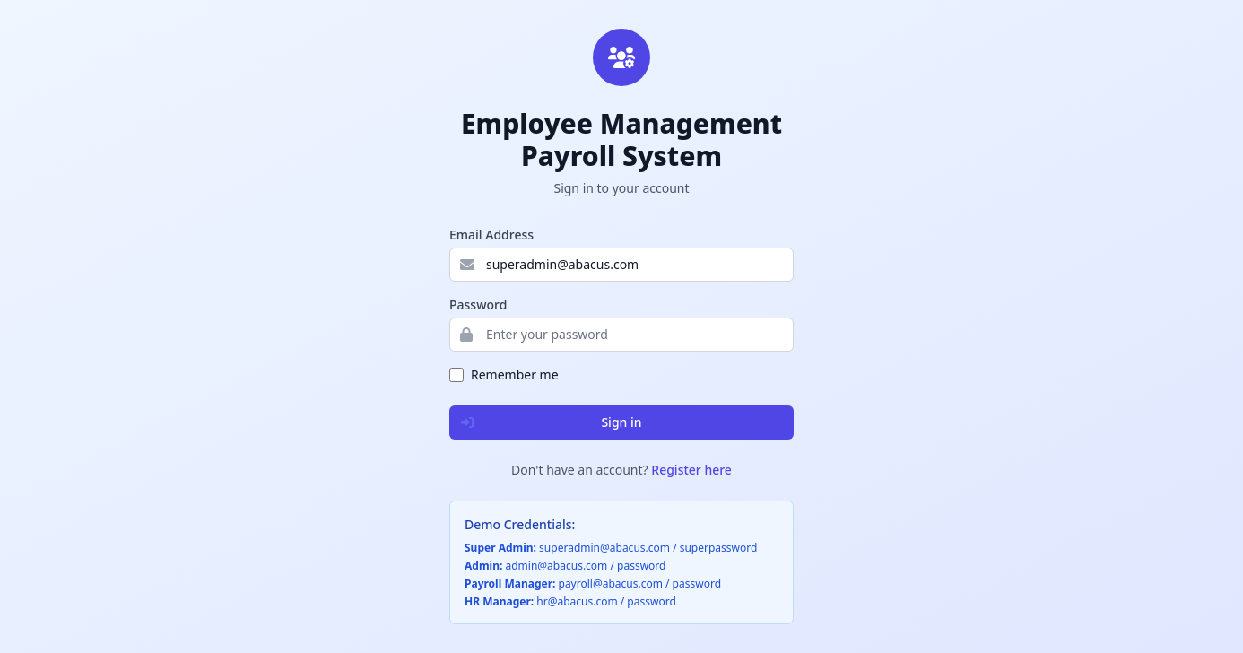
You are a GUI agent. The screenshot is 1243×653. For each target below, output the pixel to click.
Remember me (515, 374)
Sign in (546, 422)
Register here (691, 469)
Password (478, 304)
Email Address (491, 234)
